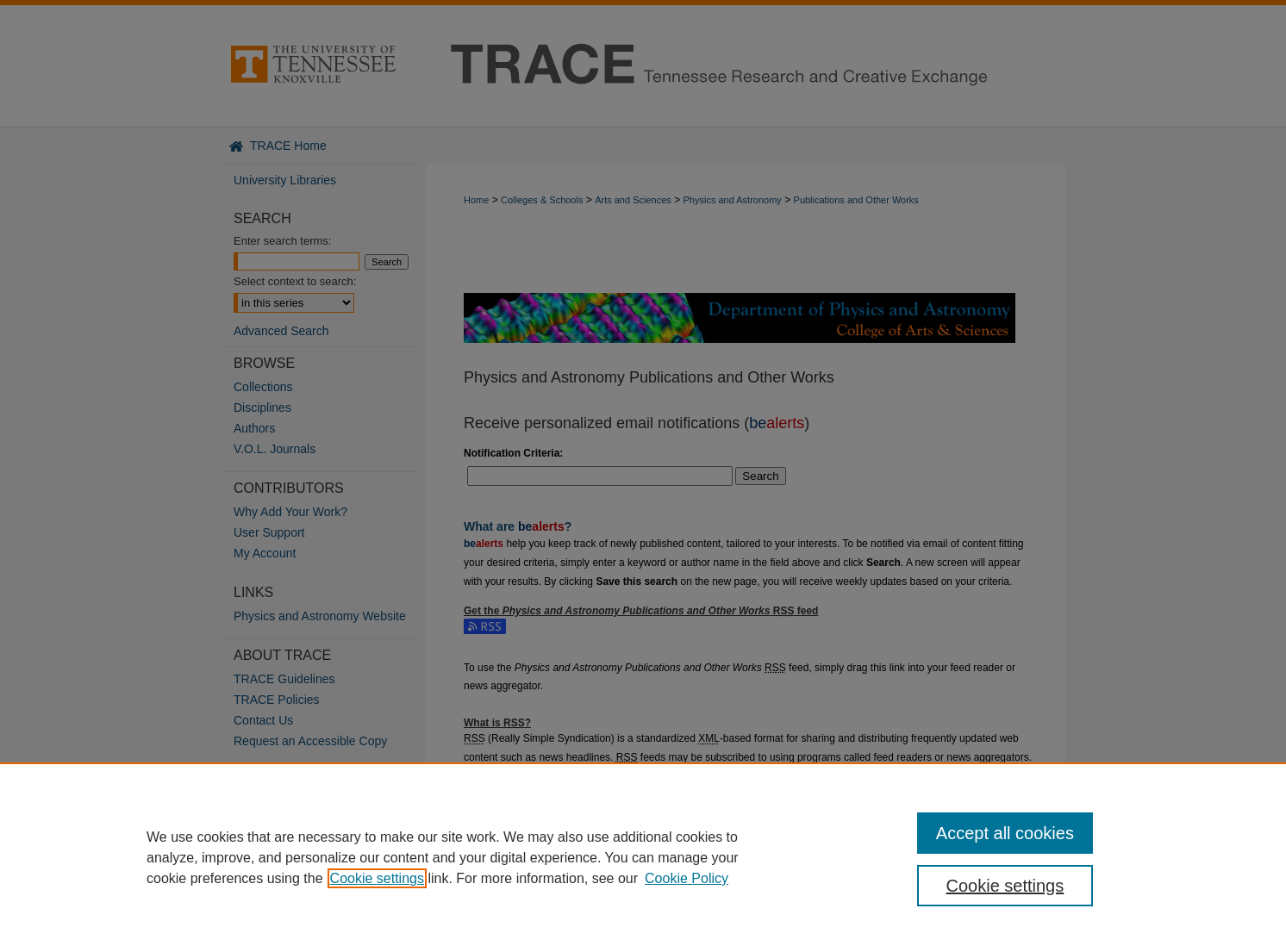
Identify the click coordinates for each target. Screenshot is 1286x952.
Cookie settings (377, 878)
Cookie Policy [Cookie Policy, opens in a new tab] (686, 878)
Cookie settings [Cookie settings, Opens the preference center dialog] (1005, 885)
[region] (643, 857)
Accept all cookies (1005, 833)
